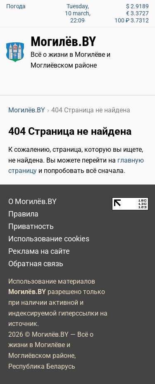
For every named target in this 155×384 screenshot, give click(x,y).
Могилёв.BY (63, 41)
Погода (16, 6)
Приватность (31, 226)
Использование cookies (48, 239)
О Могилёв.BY (32, 201)
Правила (23, 214)
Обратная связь (35, 264)
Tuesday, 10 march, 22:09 (78, 13)
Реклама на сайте (39, 251)
